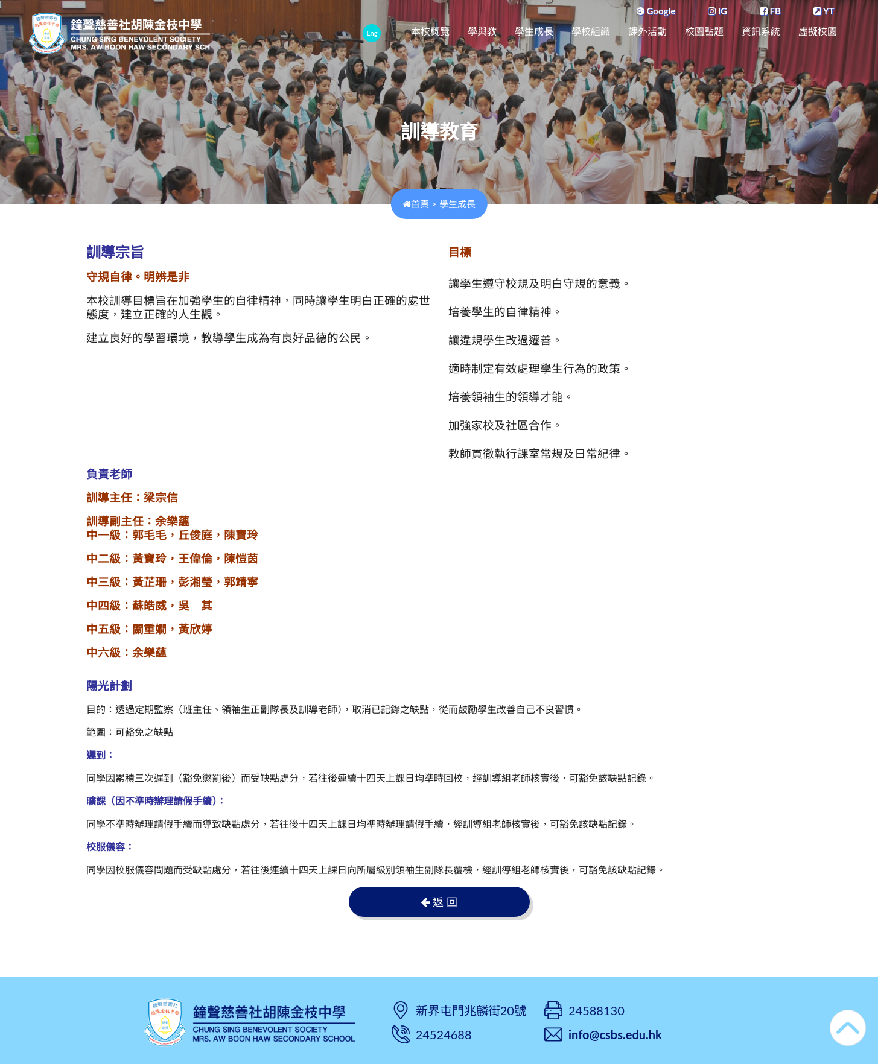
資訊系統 (761, 32)
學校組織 (590, 32)
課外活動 (647, 32)
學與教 (482, 32)
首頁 (415, 203)
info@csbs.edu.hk (615, 1034)
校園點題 (704, 32)
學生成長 (534, 32)
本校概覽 (430, 32)
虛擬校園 (817, 32)
